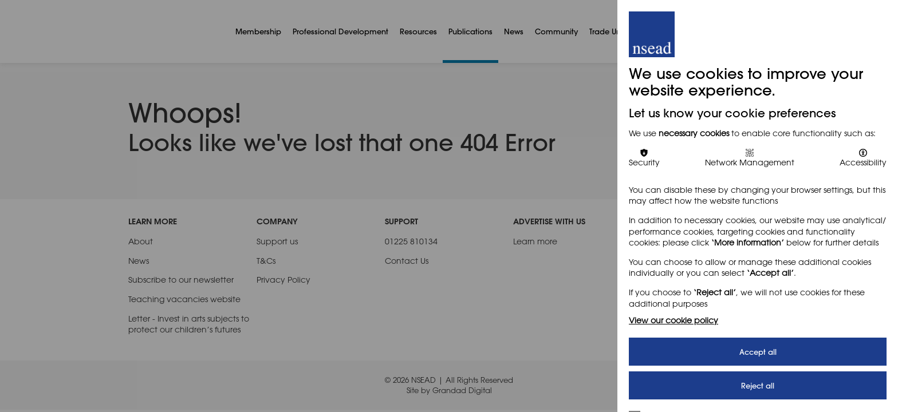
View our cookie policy (673, 320)
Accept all (758, 351)
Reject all (757, 385)
